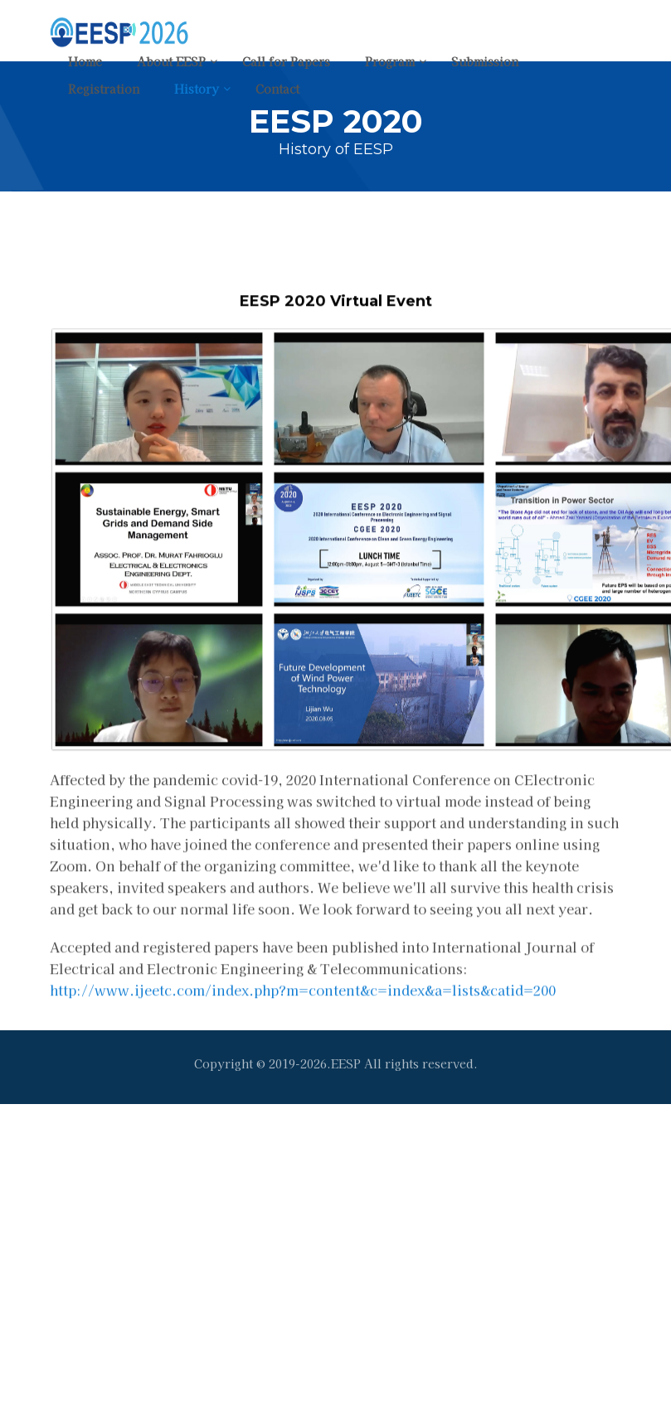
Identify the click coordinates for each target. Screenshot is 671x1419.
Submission (484, 61)
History (196, 88)
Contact (277, 88)
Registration (103, 88)
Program (390, 61)
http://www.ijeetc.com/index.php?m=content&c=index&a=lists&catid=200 (303, 1012)
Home (85, 61)
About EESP (171, 61)
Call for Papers (286, 61)
